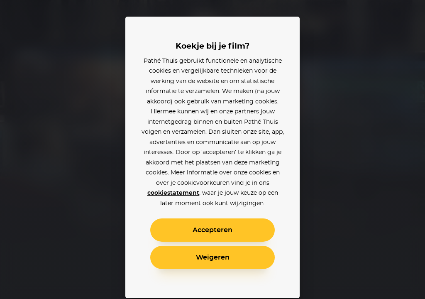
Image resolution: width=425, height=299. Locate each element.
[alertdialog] (212, 149)
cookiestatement (173, 193)
